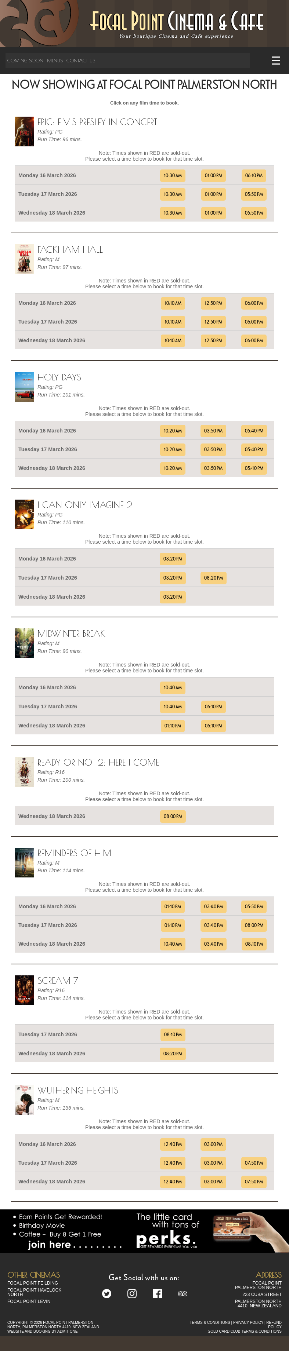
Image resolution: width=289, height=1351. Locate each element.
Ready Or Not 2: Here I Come (98, 762)
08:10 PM (254, 944)
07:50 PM (254, 1163)
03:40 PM (213, 906)
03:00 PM (213, 1144)
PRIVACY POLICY (248, 1323)
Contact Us (80, 60)
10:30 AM (173, 175)
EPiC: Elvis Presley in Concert (97, 122)
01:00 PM (213, 175)
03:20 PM (172, 559)
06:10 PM (254, 175)
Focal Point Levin (28, 1301)
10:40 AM (173, 687)
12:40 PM (173, 1144)
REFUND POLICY (274, 1325)
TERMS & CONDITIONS (210, 1323)
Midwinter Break (71, 633)
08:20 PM (213, 578)
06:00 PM (254, 303)
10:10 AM (173, 303)
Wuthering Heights (77, 1090)
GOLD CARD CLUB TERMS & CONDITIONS (244, 1331)
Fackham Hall (70, 249)
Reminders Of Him (74, 853)
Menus (55, 60)
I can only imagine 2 (84, 505)
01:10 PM (173, 726)
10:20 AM (173, 431)
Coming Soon (25, 60)
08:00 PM (173, 816)
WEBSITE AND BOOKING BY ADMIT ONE (42, 1331)
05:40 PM (254, 431)
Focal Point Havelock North (34, 1292)
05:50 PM (254, 194)
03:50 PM (213, 431)
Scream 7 (57, 980)
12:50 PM (213, 303)
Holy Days (59, 377)
